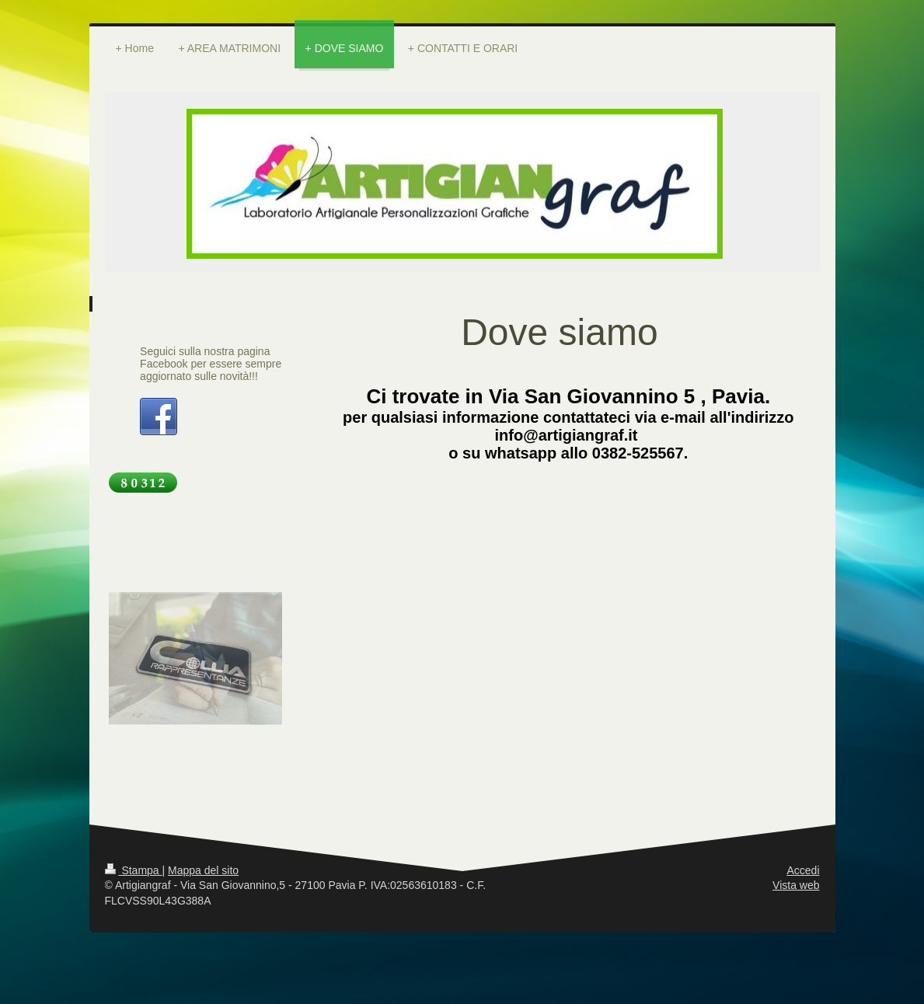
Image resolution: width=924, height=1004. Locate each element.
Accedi (802, 870)
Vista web (795, 885)
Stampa (133, 870)
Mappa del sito (203, 870)
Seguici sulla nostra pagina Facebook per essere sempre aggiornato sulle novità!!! (210, 363)
